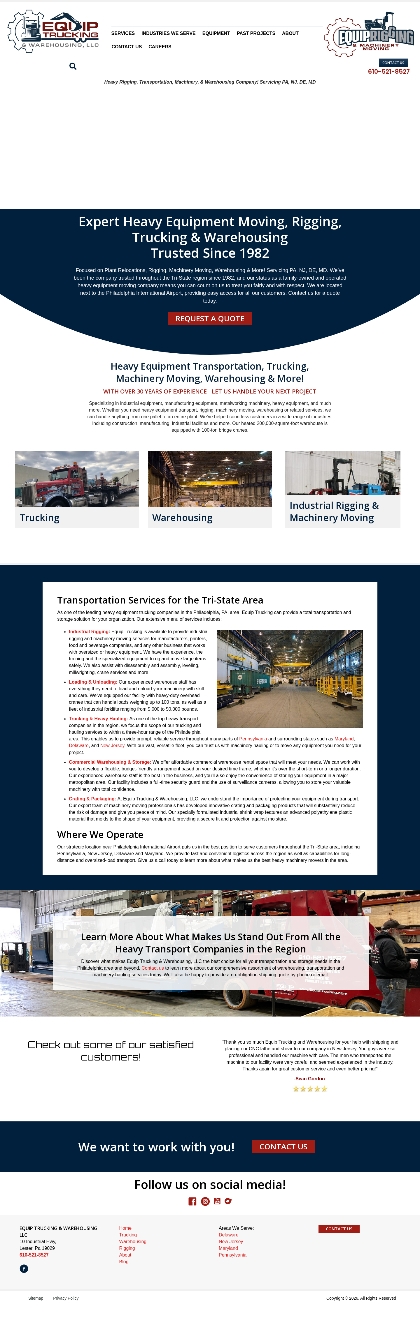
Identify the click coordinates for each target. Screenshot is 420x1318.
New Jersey (112, 758)
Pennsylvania (253, 751)
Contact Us (127, 46)
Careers (159, 46)
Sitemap (35, 1310)
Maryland (344, 751)
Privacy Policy (65, 1310)
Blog (124, 1274)
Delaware (79, 758)
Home (125, 1240)
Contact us (152, 980)
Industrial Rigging (88, 644)
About (290, 33)
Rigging (127, 1261)
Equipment (216, 33)
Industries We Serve (168, 33)
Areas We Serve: (236, 1240)
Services (123, 33)
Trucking (128, 1247)
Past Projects (256, 33)
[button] (393, 63)
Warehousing (133, 1254)
